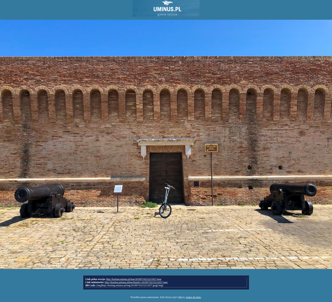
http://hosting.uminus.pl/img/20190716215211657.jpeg (133, 279)
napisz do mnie (193, 297)
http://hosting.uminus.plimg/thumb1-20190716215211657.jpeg (136, 282)
